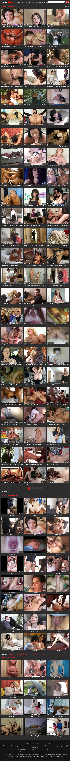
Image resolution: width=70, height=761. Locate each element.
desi (13, 654)
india (10, 654)
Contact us (59, 756)
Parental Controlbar (34, 756)
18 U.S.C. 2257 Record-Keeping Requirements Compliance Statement (35, 750)
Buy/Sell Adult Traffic (44, 752)
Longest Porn (29, 2)
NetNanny (11, 756)
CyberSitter (25, 756)
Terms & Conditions (50, 756)
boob (43, 654)
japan (25, 654)
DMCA (42, 756)
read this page (51, 754)
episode (17, 654)
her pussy (33, 654)
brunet (21, 654)
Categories (45, 2)
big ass (38, 654)
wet (29, 654)
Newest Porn (20, 2)
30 (38, 488)
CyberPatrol (18, 756)
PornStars (38, 2)
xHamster (7, 2)
